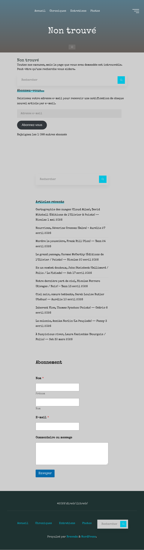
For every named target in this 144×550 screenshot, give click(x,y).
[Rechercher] (121, 80)
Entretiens (67, 523)
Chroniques (43, 523)
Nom (38, 409)
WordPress (88, 537)
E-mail (42, 418)
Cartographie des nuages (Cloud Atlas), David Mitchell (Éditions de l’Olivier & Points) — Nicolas (68, 215)
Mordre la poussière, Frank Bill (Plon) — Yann (68, 241)
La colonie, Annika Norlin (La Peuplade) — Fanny (70, 321)
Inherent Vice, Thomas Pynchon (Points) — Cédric (70, 308)
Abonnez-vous (32, 125)
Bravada (72, 537)
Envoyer (45, 473)
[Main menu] (135, 11)
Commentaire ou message (54, 438)
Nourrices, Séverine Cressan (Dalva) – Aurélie (68, 228)
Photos (87, 523)
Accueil (22, 523)
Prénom (40, 394)
